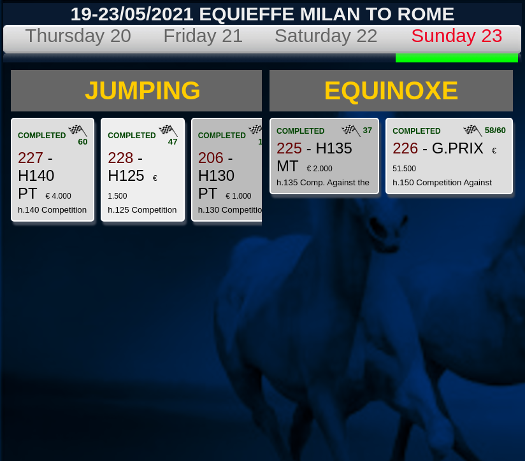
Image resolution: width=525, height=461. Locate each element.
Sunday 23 (456, 35)
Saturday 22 (326, 35)
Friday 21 (203, 35)
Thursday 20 (78, 35)
